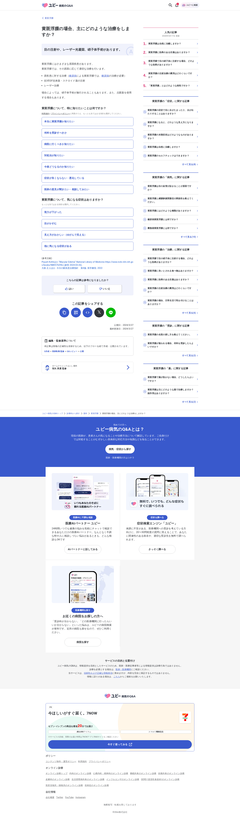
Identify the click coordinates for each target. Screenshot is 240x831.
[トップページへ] (120, 698)
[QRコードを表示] (76, 312)
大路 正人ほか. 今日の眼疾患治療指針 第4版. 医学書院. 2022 (72, 268)
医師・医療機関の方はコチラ (120, 457)
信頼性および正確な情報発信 (98, 673)
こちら (116, 676)
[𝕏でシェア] (99, 312)
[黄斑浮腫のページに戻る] (120, 18)
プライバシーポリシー (60, 114)
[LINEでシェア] (111, 312)
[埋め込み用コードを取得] (87, 312)
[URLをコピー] (64, 312)
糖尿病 (73, 75)
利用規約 (45, 114)
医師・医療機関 (123, 669)
